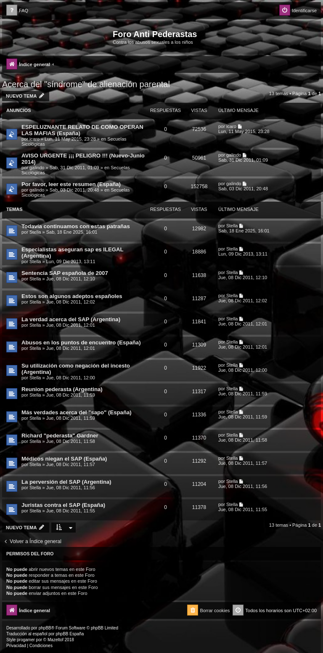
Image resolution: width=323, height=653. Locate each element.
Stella (35, 232)
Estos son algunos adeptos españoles (71, 296)
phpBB (45, 628)
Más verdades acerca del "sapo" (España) (76, 412)
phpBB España (70, 634)
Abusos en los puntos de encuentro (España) (81, 342)
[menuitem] (17, 11)
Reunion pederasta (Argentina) (62, 389)
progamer (26, 639)
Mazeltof (56, 639)
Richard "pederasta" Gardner (59, 435)
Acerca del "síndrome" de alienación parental (86, 84)
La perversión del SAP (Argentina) (66, 482)
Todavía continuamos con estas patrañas (75, 226)
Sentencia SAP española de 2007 (64, 273)
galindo (36, 167)
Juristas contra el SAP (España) (63, 505)
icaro (34, 138)
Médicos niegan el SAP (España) (64, 459)
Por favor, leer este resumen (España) (71, 184)
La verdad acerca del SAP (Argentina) (70, 319)
